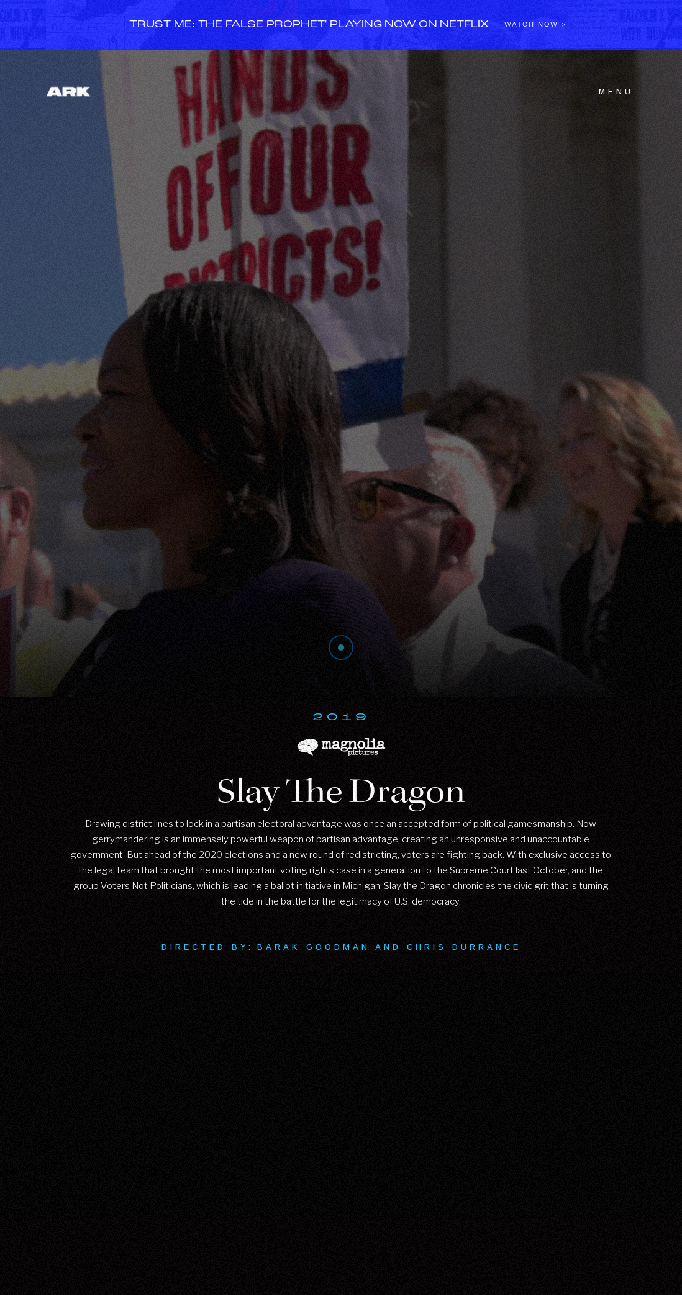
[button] (609, 92)
